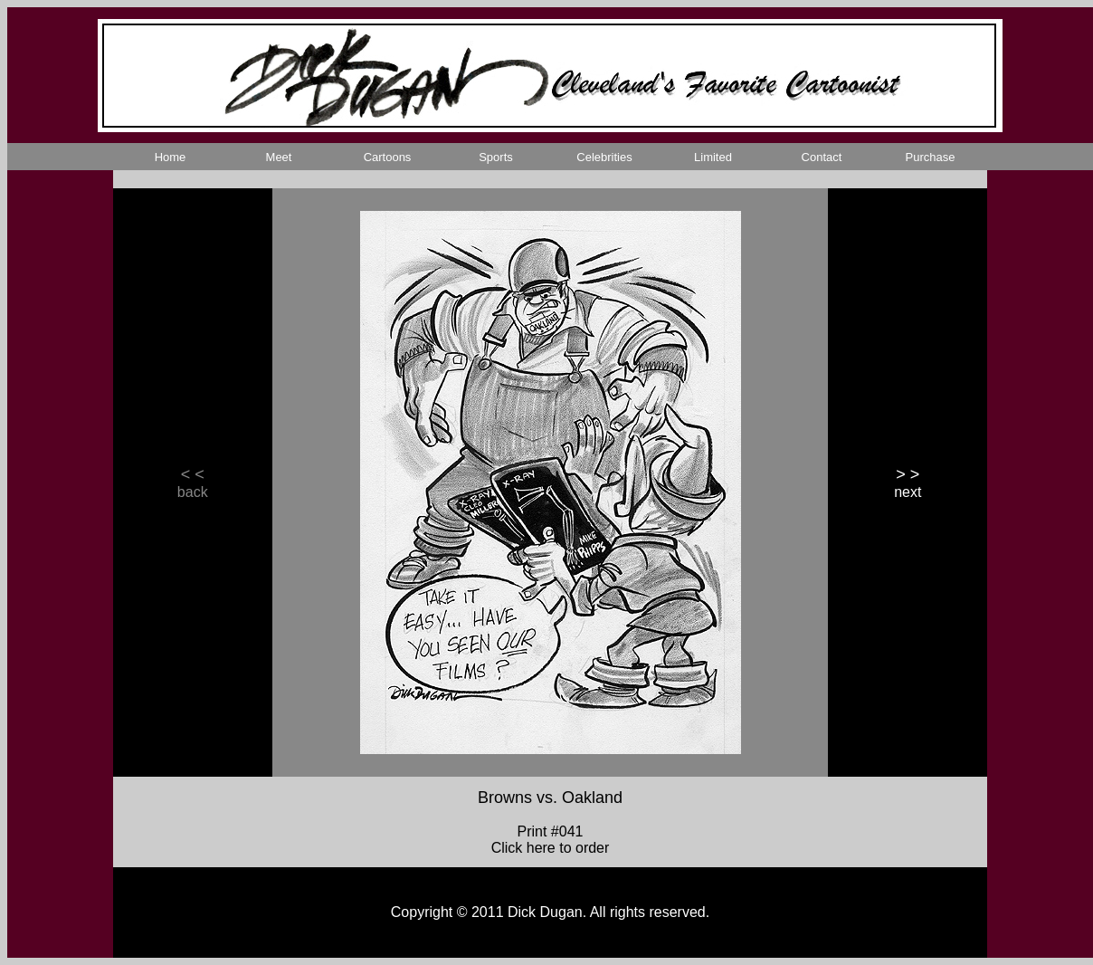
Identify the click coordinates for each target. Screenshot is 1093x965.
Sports (496, 157)
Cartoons (388, 157)
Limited (713, 157)
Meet (279, 157)
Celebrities (604, 157)
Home (170, 157)
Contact (822, 157)
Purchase (930, 157)
